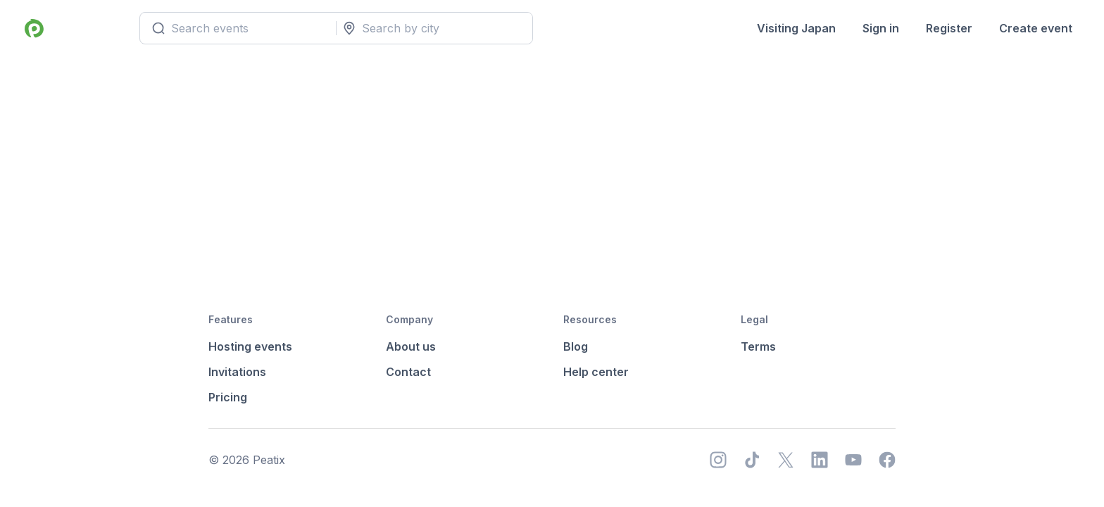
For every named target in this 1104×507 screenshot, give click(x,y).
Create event (1035, 28)
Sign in (880, 28)
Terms (758, 346)
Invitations (237, 372)
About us (411, 346)
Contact (408, 372)
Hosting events (250, 346)
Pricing (227, 397)
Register (949, 28)
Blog (575, 346)
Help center (596, 372)
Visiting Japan (796, 28)
